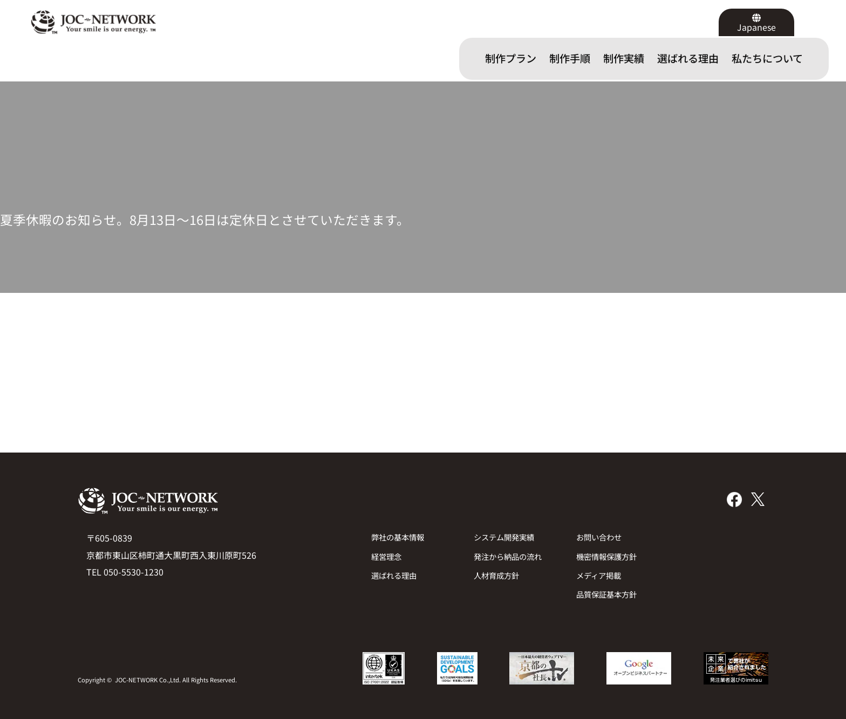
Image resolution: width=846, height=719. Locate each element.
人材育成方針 (496, 575)
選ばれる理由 (394, 575)
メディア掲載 (598, 575)
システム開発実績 (504, 537)
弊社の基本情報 (397, 537)
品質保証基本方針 (606, 594)
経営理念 (386, 556)
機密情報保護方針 (606, 556)
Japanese (756, 26)
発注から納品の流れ (508, 556)
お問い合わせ (599, 537)
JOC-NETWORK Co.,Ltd (147, 679)
